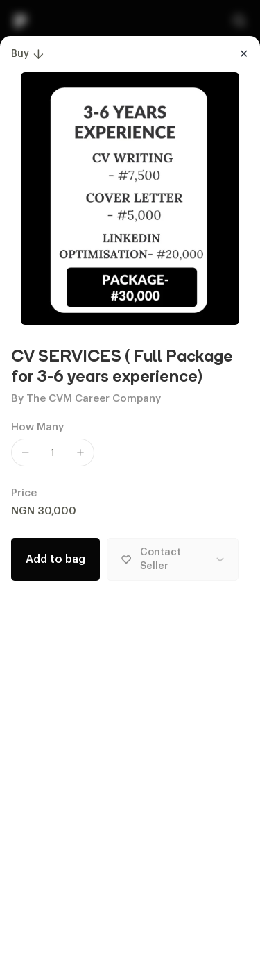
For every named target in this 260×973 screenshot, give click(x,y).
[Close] (243, 54)
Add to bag (55, 559)
